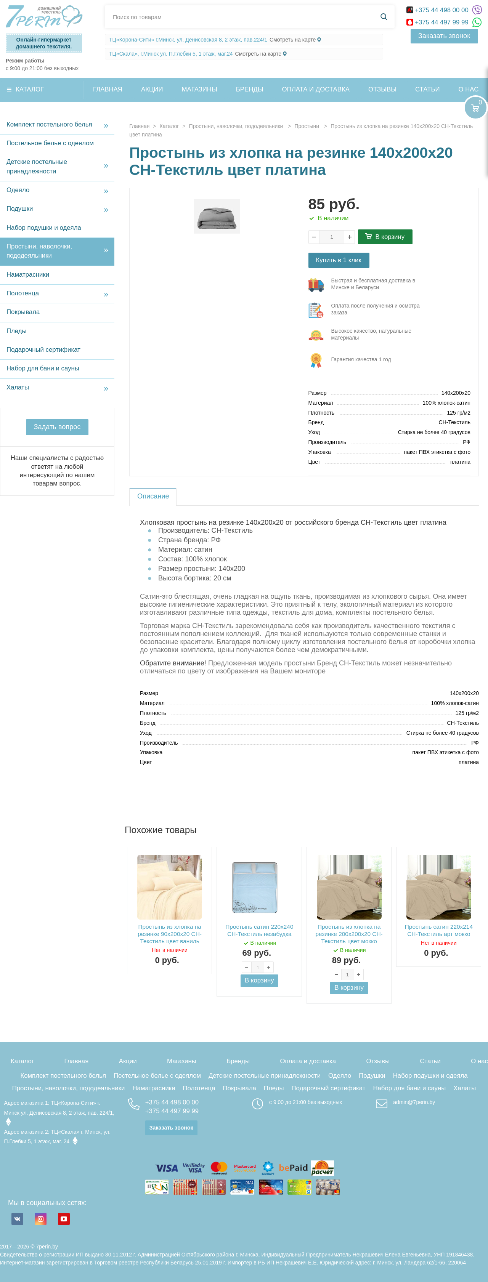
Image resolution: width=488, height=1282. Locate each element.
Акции (152, 89)
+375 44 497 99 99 (438, 22)
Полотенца (22, 293)
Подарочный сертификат (43, 349)
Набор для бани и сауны (42, 368)
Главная (107, 89)
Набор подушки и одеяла (43, 227)
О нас (479, 1061)
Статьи (427, 89)
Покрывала (23, 312)
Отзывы (382, 89)
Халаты (17, 387)
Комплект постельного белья (49, 124)
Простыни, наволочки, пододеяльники (39, 251)
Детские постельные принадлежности (36, 166)
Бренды (249, 89)
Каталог (30, 89)
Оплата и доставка (316, 89)
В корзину (390, 236)
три (368, 285)
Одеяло (17, 190)
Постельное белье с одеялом (50, 143)
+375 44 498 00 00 (438, 10)
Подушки (19, 208)
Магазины (199, 89)
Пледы (16, 331)
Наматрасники (27, 274)
